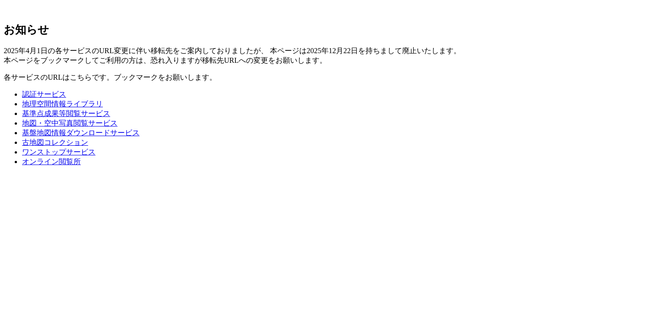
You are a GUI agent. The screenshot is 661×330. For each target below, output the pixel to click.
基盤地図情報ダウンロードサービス (81, 133)
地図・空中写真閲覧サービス (70, 123)
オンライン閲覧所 (51, 161)
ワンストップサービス (58, 152)
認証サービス (44, 94)
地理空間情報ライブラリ (62, 104)
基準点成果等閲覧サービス (66, 113)
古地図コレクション (55, 142)
